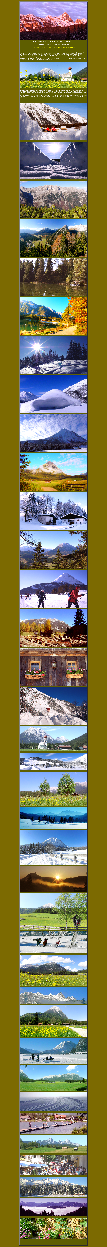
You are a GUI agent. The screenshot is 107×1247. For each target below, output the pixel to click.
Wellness (59, 41)
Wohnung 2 (57, 44)
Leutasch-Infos (68, 41)
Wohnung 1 (49, 44)
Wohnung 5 (65, 44)
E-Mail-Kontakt (42, 41)
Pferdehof (52, 41)
